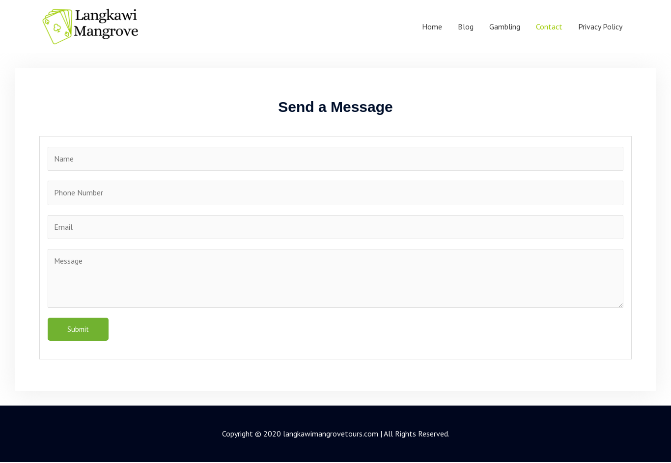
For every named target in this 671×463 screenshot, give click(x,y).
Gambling (504, 26)
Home (432, 26)
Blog (466, 26)
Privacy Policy (600, 26)
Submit (78, 330)
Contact (549, 26)
